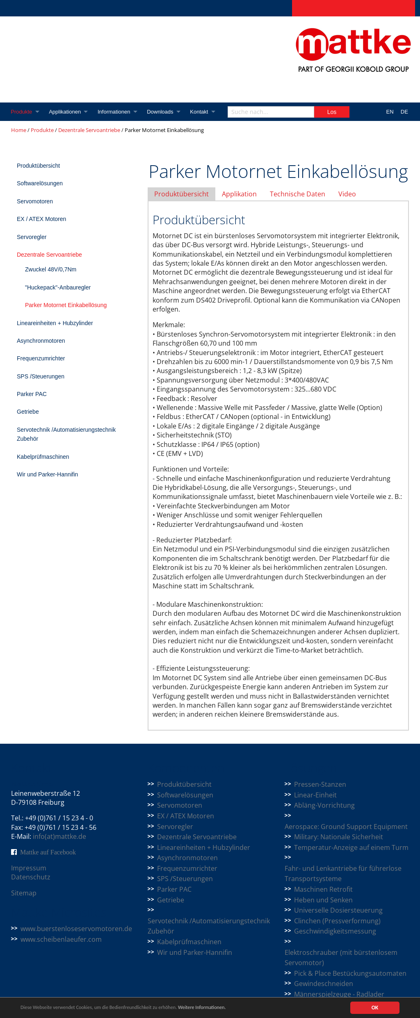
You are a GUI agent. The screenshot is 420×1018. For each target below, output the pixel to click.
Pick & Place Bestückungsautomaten (350, 973)
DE (404, 112)
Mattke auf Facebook (48, 852)
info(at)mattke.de (59, 836)
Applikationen (66, 112)
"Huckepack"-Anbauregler (58, 287)
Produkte (21, 112)
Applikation (239, 193)
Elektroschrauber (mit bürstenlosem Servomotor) (341, 958)
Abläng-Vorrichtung (324, 805)
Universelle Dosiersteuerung (338, 910)
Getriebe (28, 411)
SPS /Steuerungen (40, 376)
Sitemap (24, 892)
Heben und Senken (323, 899)
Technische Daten (297, 193)
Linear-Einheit (315, 794)
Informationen (116, 112)
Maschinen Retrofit (323, 889)
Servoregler (31, 237)
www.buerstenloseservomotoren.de (76, 928)
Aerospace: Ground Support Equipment (346, 826)
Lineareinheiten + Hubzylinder (55, 323)
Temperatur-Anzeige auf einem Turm (351, 847)
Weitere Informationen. (222, 1007)
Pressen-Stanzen (320, 784)
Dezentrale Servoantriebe (89, 130)
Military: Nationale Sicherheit (338, 836)
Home (18, 130)
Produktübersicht (38, 165)
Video (347, 193)
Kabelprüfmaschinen (43, 456)
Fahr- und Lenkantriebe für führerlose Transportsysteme (343, 874)
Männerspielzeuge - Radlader (339, 994)
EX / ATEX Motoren (41, 219)
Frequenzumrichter (41, 358)
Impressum (28, 867)
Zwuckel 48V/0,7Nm (50, 269)
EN (390, 112)
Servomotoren (35, 201)
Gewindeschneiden (323, 983)
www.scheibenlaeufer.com (61, 939)
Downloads (164, 112)
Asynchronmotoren (41, 340)
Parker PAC (32, 394)
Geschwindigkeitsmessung (335, 931)
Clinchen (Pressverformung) (337, 920)
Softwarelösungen (40, 183)
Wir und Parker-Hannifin (47, 474)
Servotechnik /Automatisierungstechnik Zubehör (66, 434)
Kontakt (204, 112)
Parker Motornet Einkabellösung (66, 305)
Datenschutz (30, 876)
